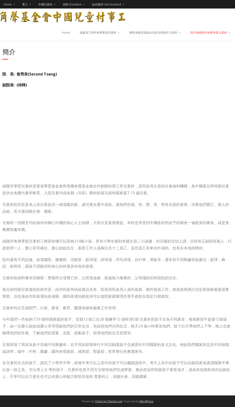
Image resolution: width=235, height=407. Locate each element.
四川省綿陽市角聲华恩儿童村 (208, 33)
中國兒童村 (45, 4)
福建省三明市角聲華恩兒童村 (98, 33)
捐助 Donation (72, 4)
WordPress (146, 401)
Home (8, 4)
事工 (25, 4)
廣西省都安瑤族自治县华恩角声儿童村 (153, 33)
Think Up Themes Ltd (108, 401)
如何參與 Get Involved (106, 4)
